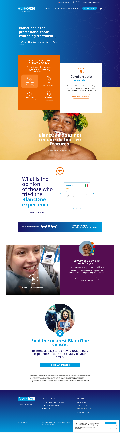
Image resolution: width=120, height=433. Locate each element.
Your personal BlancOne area (91, 2)
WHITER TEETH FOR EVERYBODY (69, 8)
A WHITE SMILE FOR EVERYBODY (60, 150)
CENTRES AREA (82, 406)
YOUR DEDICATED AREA (50, 406)
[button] (73, 208)
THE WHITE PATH (50, 8)
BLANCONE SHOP (83, 413)
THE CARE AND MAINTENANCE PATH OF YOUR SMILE (86, 280)
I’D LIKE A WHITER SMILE (60, 365)
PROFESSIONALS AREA (85, 409)
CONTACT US (81, 403)
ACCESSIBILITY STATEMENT (48, 425)
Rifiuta (109, 425)
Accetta (110, 422)
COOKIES (68, 423)
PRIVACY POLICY (61, 423)
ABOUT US (80, 399)
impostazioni (78, 428)
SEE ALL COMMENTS (37, 213)
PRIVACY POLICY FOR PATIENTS (49, 423)
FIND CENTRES (88, 8)
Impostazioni (110, 428)
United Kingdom (65, 2)
